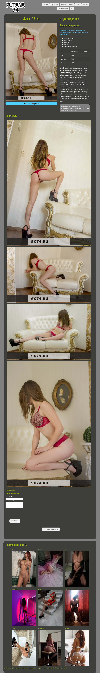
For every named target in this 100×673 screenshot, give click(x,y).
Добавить (15, 521)
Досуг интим (8, 668)
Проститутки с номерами (46, 668)
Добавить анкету (63, 9)
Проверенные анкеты (67, 5)
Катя (39, 550)
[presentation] (18, 514)
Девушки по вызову (31, 668)
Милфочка (41, 628)
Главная (45, 5)
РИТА (66, 589)
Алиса (67, 628)
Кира (39, 589)
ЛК (71, 9)
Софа (13, 550)
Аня (66, 550)
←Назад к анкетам (50, 529)
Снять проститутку (18, 668)
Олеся (14, 628)
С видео (78, 5)
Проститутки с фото (61, 668)
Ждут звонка (54, 5)
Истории (85, 5)
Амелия (14, 589)
